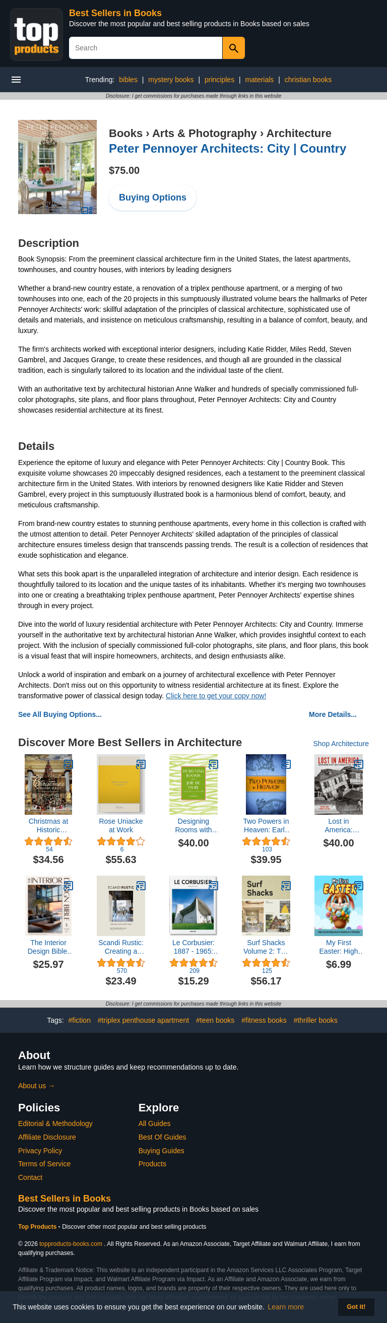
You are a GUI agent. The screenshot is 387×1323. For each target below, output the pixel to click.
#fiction (80, 1020)
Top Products (38, 1226)
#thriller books (316, 1020)
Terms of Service (44, 1164)
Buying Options (152, 197)
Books (126, 133)
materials (259, 80)
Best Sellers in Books (115, 13)
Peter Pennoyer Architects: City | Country (227, 148)
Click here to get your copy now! (216, 696)
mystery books (171, 80)
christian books (308, 80)
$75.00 (124, 170)
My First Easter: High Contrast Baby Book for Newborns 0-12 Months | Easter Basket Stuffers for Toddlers (339, 947)
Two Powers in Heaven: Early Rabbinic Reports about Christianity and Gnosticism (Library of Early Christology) (266, 825)
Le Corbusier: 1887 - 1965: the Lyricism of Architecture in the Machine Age (193, 947)
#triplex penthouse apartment (143, 1020)
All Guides (155, 1123)
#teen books (215, 1020)
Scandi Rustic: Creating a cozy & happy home (120, 947)
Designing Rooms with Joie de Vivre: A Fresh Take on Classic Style (193, 825)
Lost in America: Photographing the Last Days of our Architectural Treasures (338, 825)
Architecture (299, 133)
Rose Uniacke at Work (121, 825)
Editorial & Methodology (55, 1123)
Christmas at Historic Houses (49, 825)
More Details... (333, 714)
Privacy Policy (40, 1151)
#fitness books (264, 1020)
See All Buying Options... (60, 714)
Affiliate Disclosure (47, 1137)
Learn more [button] (286, 1307)
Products (152, 1164)
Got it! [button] (356, 1306)
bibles (128, 80)
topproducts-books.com (70, 1243)
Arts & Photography (204, 133)
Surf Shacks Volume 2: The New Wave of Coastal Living (266, 947)
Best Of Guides (162, 1137)
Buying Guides (161, 1151)
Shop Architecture (341, 744)
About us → (36, 1086)
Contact (30, 1177)
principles (219, 80)
